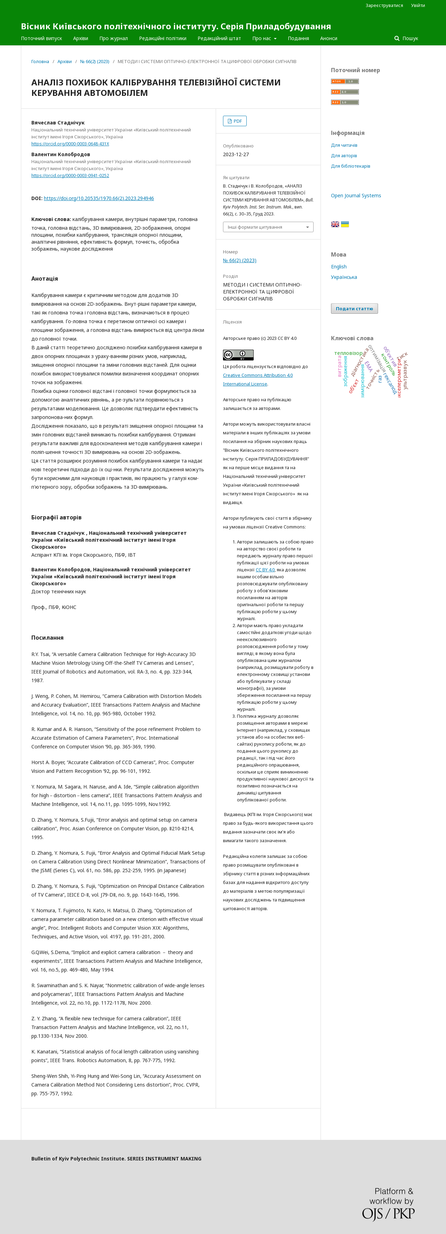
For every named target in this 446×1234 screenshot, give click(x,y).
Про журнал (113, 38)
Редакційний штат (219, 38)
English (339, 266)
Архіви (80, 38)
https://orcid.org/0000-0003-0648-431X (70, 144)
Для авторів (344, 155)
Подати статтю (354, 308)
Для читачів (344, 145)
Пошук (409, 38)
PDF (237, 121)
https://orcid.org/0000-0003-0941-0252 (70, 175)
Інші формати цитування (255, 227)
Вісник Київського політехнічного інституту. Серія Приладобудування (176, 26)
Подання (298, 38)
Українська (344, 277)
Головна (40, 61)
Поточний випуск (41, 38)
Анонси (328, 38)
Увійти (418, 5)
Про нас (262, 38)
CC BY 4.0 (265, 569)
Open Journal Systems (356, 195)
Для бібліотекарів (350, 166)
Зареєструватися (384, 5)
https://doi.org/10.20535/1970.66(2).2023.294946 (99, 198)
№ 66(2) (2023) (94, 61)
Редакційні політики (162, 38)
